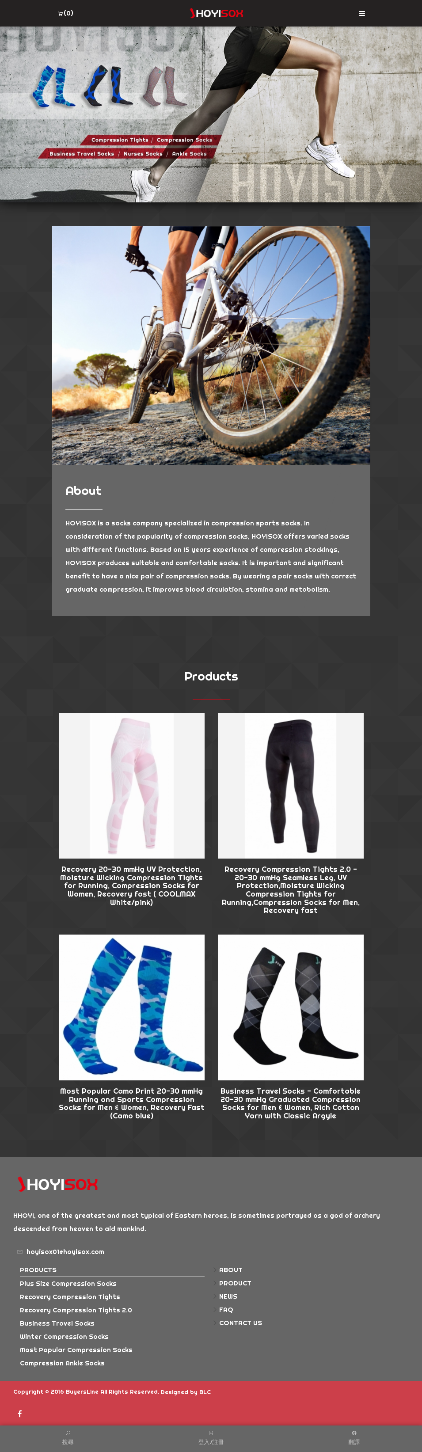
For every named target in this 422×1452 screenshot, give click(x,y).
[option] (211, 114)
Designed (174, 1392)
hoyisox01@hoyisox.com (65, 1251)
